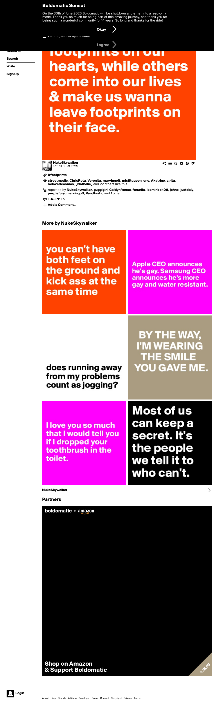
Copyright (116, 698)
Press (95, 698)
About (45, 698)
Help (53, 698)
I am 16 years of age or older (69, 36)
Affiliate (72, 698)
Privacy (128, 698)
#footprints (57, 175)
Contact (104, 698)
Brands (62, 698)
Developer (84, 698)
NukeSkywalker (65, 163)
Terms (137, 698)
